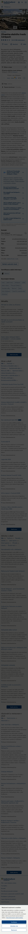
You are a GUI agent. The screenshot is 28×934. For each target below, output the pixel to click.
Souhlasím (14, 922)
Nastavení (14, 930)
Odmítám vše (14, 926)
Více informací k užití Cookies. (14, 917)
